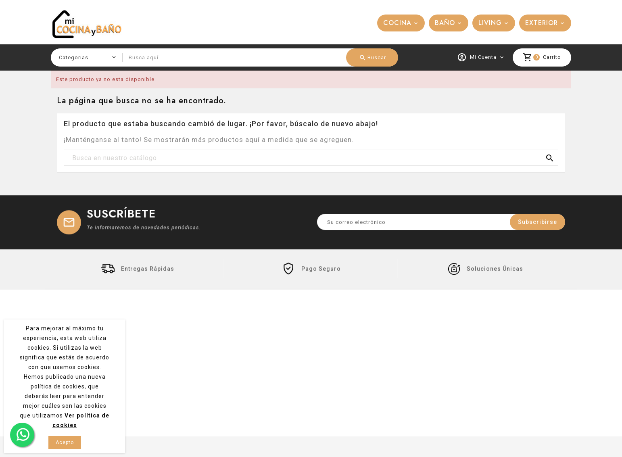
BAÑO (445, 22)
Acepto (65, 442)
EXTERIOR (541, 22)
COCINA (397, 22)
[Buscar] (311, 158)
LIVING (490, 22)
